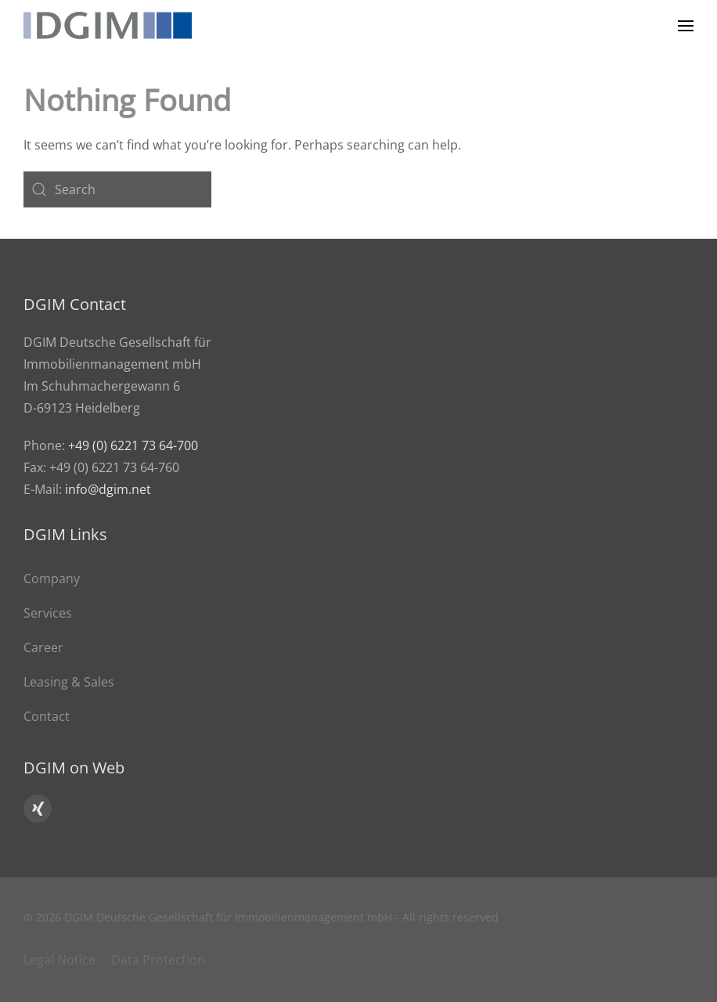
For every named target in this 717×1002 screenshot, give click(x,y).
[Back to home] (107, 25)
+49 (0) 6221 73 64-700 (133, 445)
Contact (46, 716)
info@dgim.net (108, 489)
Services (47, 613)
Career (43, 647)
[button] (686, 25)
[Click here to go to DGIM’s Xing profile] (37, 809)
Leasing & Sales (68, 681)
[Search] (117, 189)
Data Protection (158, 959)
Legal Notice (59, 959)
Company (51, 578)
